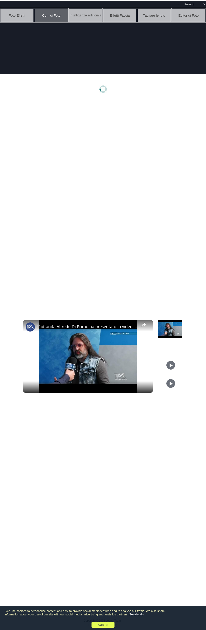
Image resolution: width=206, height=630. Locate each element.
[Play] (170, 365)
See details (136, 614)
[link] (30, 327)
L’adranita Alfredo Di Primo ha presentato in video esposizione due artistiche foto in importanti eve (87, 326)
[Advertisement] (104, 136)
